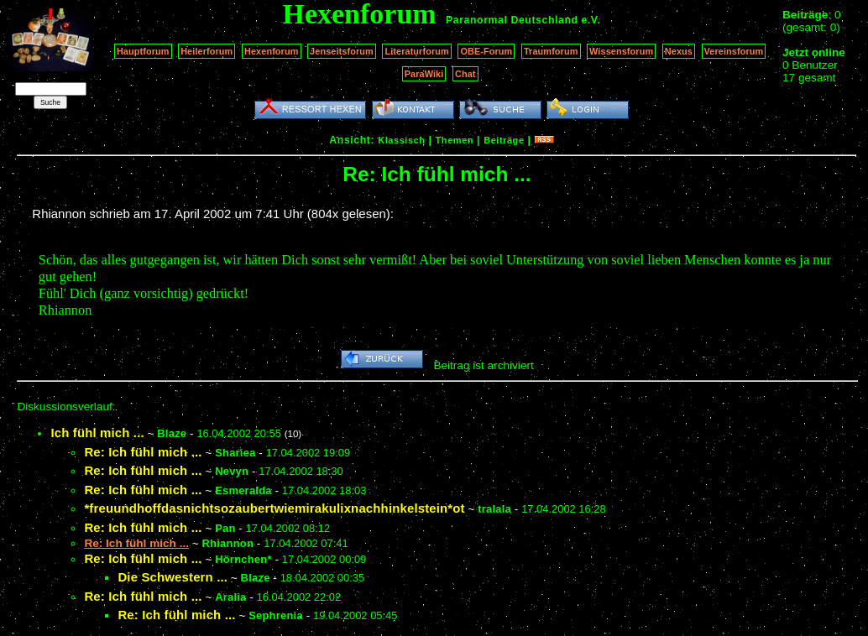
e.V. (590, 20)
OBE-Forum (486, 51)
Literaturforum (416, 51)
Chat (465, 74)
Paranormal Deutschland (512, 20)
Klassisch (401, 140)
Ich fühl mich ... (97, 432)
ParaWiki (424, 74)
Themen (454, 140)
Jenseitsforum (342, 51)
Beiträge (504, 140)
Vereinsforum (734, 51)
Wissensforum (621, 51)
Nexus (679, 51)
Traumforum (551, 51)
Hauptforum (143, 51)
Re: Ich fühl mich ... (142, 452)
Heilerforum (206, 51)
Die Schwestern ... (172, 577)
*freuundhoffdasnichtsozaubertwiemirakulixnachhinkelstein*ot (274, 508)
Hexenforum (271, 51)
